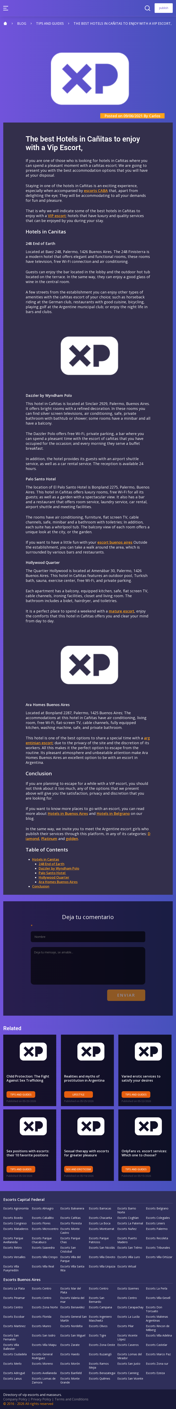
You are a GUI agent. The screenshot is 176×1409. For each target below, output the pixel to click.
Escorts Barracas (100, 1208)
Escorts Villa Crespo (45, 1257)
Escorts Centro (41, 1288)
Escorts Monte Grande (70, 1380)
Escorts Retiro (12, 1247)
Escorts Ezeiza (155, 1373)
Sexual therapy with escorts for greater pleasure (86, 1153)
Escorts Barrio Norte (126, 1210)
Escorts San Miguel (72, 1335)
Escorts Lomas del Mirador (129, 1356)
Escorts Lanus (12, 1378)
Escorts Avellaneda (44, 1373)
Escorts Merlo (12, 1363)
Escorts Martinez (14, 1326)
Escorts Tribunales (158, 1247)
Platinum (49, 838)
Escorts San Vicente (130, 1378)
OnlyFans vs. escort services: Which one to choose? (144, 1153)
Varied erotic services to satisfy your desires (141, 1078)
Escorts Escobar (13, 1317)
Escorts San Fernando (11, 1337)
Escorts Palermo (157, 1229)
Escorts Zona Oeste (102, 1345)
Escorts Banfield (71, 1373)
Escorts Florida (41, 1317)
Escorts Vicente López (127, 1337)
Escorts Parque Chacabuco (42, 1240)
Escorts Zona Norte (45, 1307)
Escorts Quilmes (99, 1378)
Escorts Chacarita (100, 1218)
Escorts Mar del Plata (70, 1290)
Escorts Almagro (43, 1208)
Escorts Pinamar (14, 1298)
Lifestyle (79, 1094)
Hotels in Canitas (45, 859)
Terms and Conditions (71, 1399)
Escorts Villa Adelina (159, 1335)
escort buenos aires (114, 542)
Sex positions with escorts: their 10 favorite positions (28, 1153)
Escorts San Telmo (129, 1247)
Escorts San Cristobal (68, 1249)
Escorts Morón (70, 1363)
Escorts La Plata (14, 1288)
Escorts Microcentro (45, 1229)
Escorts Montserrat (101, 1229)
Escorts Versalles (14, 1257)
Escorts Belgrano (157, 1208)
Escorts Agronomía (16, 1208)
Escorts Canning (128, 1373)
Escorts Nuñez (126, 1229)
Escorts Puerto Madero (127, 1240)
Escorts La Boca (99, 1223)
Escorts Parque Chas (70, 1240)
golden (72, 838)
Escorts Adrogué (14, 1373)
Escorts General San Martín (73, 1318)
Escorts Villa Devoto (102, 1257)
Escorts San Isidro (43, 1335)
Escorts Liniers (155, 1223)
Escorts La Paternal (130, 1223)
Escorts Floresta (71, 1223)
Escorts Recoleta (157, 1238)
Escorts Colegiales (158, 1218)
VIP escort (57, 215)
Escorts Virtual (126, 1266)
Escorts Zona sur (157, 1363)
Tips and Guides (21, 1094)
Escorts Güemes (128, 1288)
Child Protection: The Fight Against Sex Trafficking (28, 1078)
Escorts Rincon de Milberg (157, 1328)
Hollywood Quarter (54, 877)
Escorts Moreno (42, 1363)
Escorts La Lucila (128, 1317)
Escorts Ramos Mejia (99, 1365)
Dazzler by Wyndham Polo (59, 868)
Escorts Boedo (13, 1218)
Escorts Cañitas (70, 1218)
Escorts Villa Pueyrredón (11, 1268)
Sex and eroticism (78, 1169)
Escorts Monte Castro (70, 1231)
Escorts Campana (100, 1307)
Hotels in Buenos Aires (68, 813)
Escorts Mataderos (15, 1229)
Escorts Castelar (156, 1345)
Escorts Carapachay (130, 1307)
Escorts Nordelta (71, 1326)
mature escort (121, 611)
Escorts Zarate (70, 1345)
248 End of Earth (51, 864)
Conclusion (40, 886)
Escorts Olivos (98, 1326)
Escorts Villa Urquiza (102, 1266)
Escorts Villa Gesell (158, 1298)
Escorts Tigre (97, 1335)
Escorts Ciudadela (15, 1354)
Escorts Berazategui (102, 1373)
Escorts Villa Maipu (44, 1345)
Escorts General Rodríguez (42, 1356)
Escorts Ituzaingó (100, 1354)
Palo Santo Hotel (52, 873)
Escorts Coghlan (128, 1218)
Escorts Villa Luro (128, 1257)
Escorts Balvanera (72, 1208)
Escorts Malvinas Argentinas (157, 1318)
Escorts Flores (41, 1223)
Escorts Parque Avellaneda (13, 1240)
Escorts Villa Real (43, 1266)
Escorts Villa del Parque (70, 1259)
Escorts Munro (41, 1326)
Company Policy (15, 1399)
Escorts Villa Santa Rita (72, 1268)
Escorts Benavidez (72, 1307)
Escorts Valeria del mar (72, 1300)
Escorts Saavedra (43, 1247)
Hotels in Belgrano (113, 813)
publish (163, 8)
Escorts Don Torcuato (154, 1309)
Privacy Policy (41, 1399)
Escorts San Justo (128, 1363)
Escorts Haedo (70, 1354)
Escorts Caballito (43, 1218)
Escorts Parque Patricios (99, 1240)
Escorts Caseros (128, 1345)
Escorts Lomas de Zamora (44, 1380)
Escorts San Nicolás (102, 1247)
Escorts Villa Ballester (11, 1347)
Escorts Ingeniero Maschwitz (100, 1318)
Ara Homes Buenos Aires (58, 882)
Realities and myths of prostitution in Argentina (84, 1078)
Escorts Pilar (125, 1326)
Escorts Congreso (15, 1223)
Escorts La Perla (156, 1288)
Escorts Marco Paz (158, 1354)
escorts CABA (96, 190)
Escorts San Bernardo (96, 1300)
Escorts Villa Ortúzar (159, 1257)
